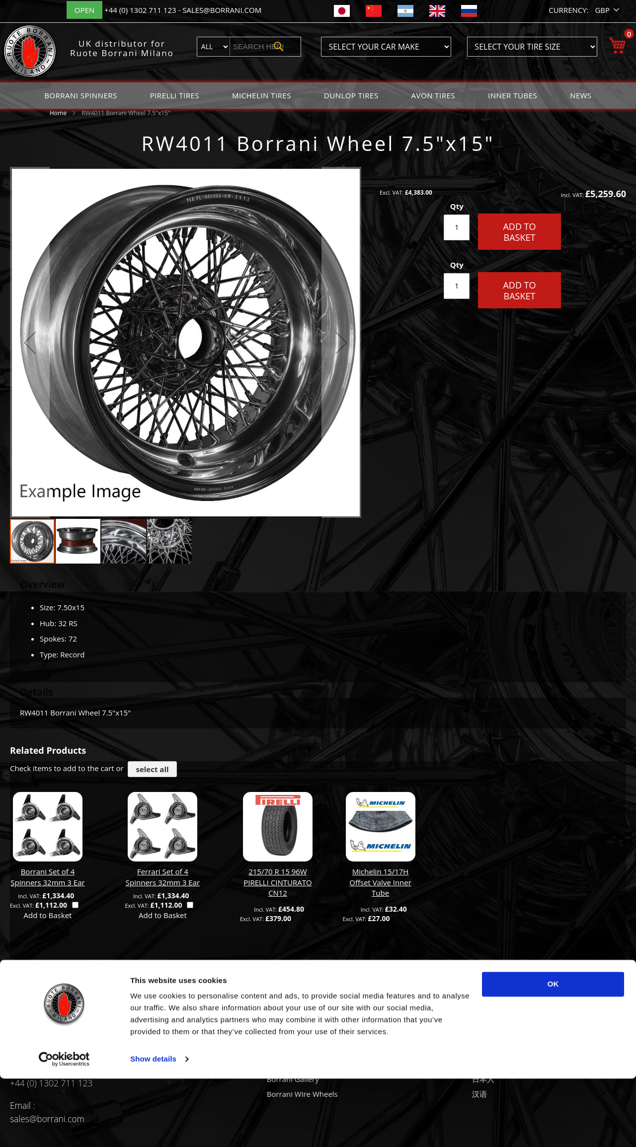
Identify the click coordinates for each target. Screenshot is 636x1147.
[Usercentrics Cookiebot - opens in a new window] (64, 1127)
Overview (42, 584)
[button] (608, 10)
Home (58, 113)
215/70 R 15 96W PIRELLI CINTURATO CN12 (277, 882)
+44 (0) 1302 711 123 (141, 10)
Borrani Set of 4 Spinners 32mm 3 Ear (47, 876)
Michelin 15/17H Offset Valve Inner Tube (380, 882)
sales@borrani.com (221, 10)
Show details (153, 1127)
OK (553, 1052)
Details (36, 692)
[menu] (318, 95)
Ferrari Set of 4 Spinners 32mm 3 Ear (163, 876)
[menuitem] (80, 95)
